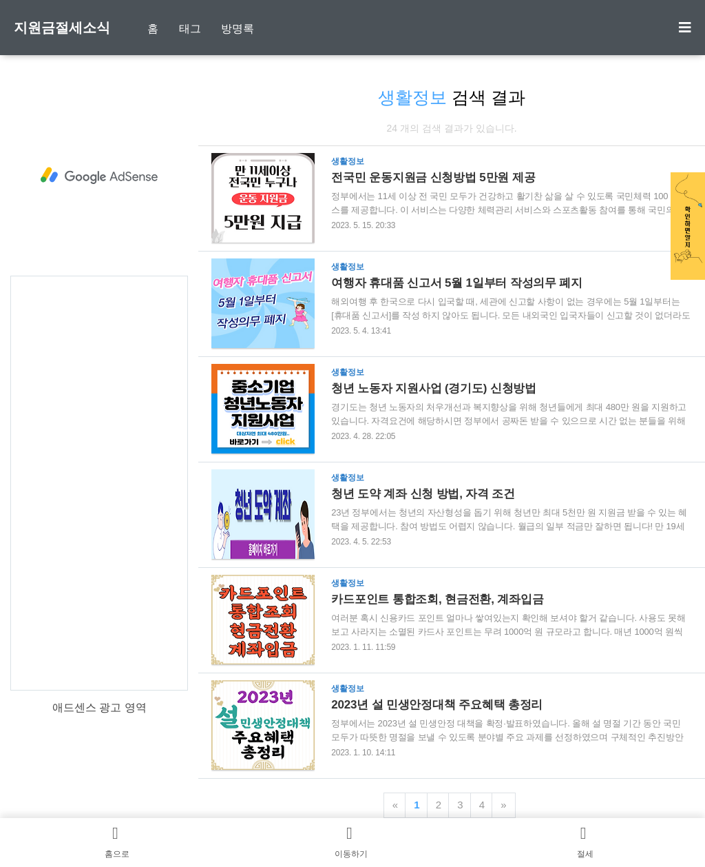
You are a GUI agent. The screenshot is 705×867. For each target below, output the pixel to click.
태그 (190, 28)
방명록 (237, 28)
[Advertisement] (99, 176)
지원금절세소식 (62, 27)
